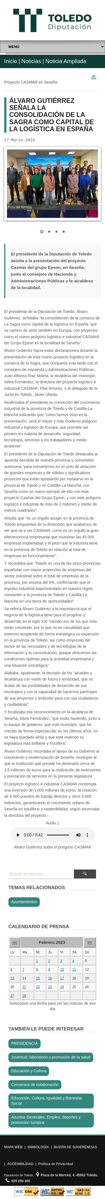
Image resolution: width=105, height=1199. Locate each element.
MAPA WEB (13, 1147)
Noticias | (33, 61)
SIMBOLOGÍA (38, 1147)
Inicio (10, 61)
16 (50, 978)
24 (62, 987)
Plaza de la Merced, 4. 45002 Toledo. (67, 1175)
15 (38, 978)
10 (62, 970)
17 (62, 978)
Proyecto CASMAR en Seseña (30, 82)
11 (74, 970)
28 (24, 996)
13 (12, 978)
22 (38, 987)
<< (14, 942)
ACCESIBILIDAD (20, 1164)
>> (90, 942)
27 (12, 996)
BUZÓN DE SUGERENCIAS (75, 1147)
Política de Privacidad (55, 1164)
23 (50, 987)
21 (24, 987)
